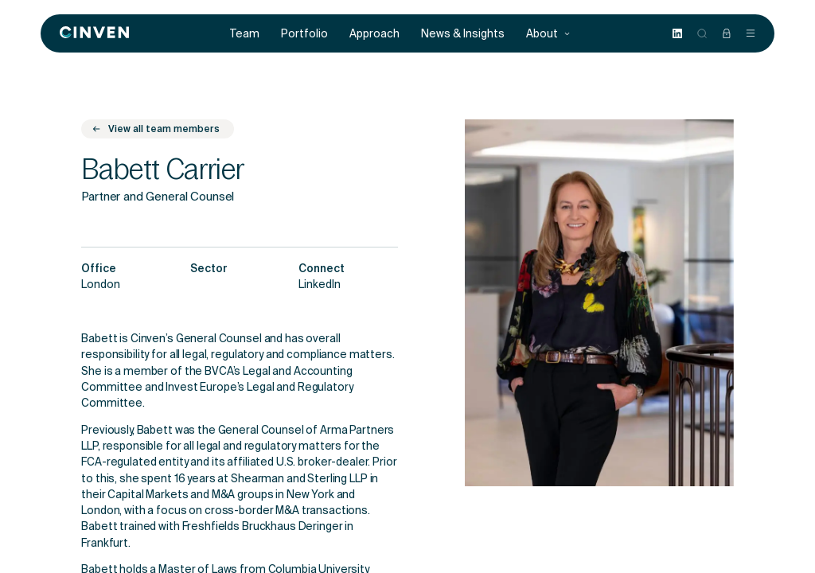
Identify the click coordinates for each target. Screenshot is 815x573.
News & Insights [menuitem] (463, 34)
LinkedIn (319, 285)
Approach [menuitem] (374, 34)
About (548, 34)
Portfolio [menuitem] (304, 34)
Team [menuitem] (244, 34)
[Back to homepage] (94, 33)
